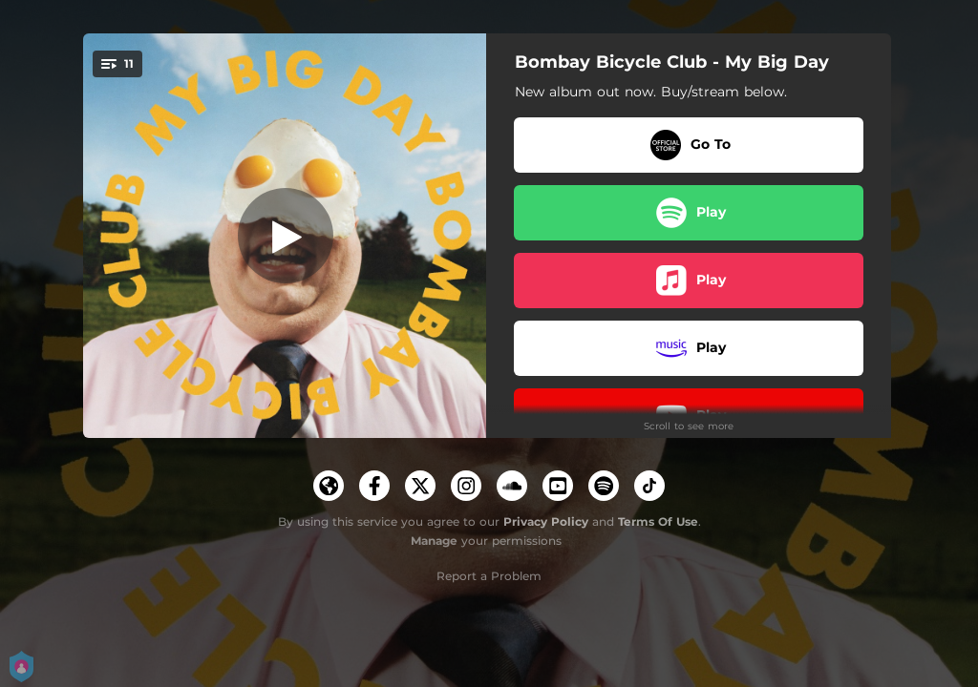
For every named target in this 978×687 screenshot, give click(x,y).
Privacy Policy (545, 521)
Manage (434, 540)
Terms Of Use (658, 521)
